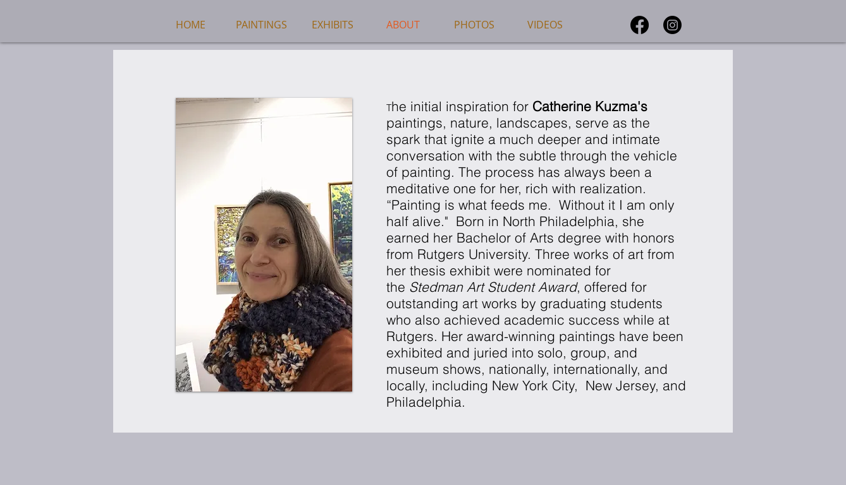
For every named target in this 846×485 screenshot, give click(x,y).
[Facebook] (639, 25)
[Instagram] (672, 25)
